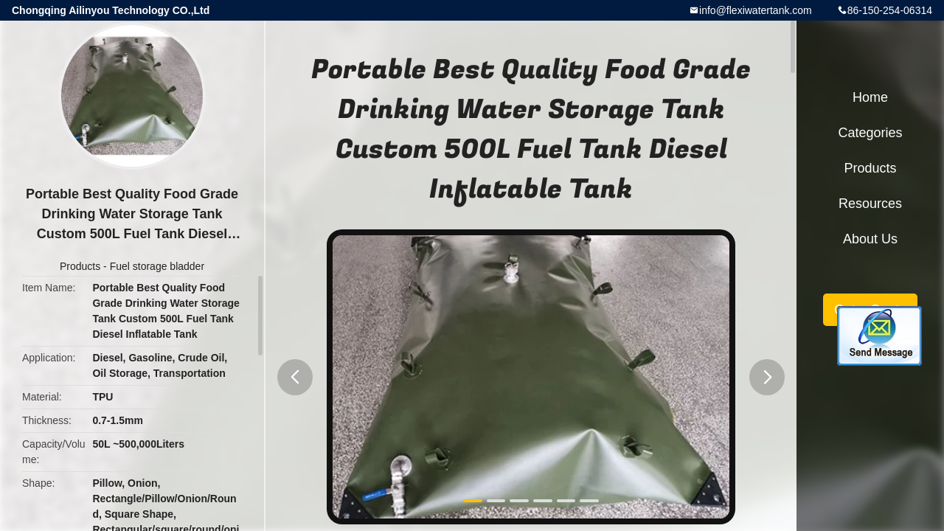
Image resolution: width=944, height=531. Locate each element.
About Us (870, 239)
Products (80, 266)
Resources (870, 203)
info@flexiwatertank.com (755, 10)
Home (870, 97)
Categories (870, 132)
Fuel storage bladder (157, 266)
